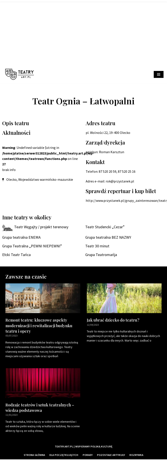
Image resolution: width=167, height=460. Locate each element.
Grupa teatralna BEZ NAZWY (108, 237)
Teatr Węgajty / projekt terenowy (41, 227)
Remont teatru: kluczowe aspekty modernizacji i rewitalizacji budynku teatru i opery (38, 326)
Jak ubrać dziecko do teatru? (113, 320)
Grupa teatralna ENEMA (21, 237)
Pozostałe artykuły (111, 455)
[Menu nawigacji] (159, 74)
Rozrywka (137, 455)
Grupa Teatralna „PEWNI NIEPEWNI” (32, 246)
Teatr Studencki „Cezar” (105, 227)
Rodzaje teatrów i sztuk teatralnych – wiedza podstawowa (39, 408)
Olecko (11, 180)
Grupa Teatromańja (101, 255)
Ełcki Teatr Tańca (16, 255)
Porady (88, 455)
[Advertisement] (83, 32)
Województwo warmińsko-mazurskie (45, 180)
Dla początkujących (64, 455)
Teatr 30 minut (97, 246)
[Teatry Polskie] (20, 74)
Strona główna (34, 455)
